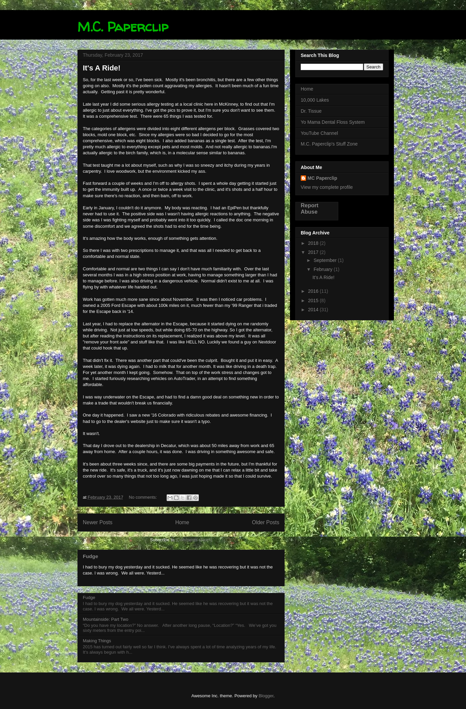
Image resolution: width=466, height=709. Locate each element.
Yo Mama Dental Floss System (333, 122)
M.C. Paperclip (122, 26)
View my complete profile (327, 187)
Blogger (265, 695)
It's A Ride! (101, 68)
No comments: (143, 497)
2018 (314, 243)
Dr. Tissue (311, 111)
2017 (314, 252)
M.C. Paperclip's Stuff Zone (329, 144)
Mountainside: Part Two (105, 619)
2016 (314, 291)
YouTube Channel (319, 133)
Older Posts (265, 522)
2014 (314, 309)
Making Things (97, 640)
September (325, 260)
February (323, 269)
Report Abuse (309, 208)
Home (182, 522)
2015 (314, 300)
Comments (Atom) (194, 539)
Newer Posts (97, 522)
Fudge (90, 556)
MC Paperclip (322, 178)
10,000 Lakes (315, 100)
